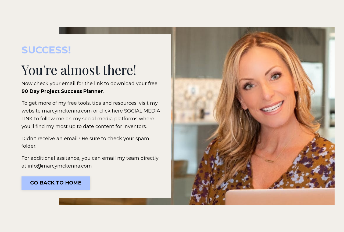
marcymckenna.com (67, 111)
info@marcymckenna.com (60, 166)
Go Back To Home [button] (55, 183)
